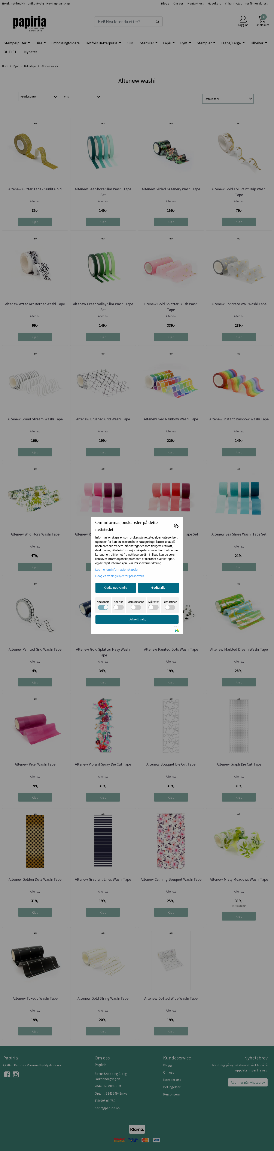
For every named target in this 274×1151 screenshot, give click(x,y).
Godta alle (158, 587)
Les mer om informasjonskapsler (116, 569)
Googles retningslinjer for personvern (119, 576)
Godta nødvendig (115, 587)
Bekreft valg (137, 619)
